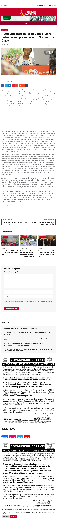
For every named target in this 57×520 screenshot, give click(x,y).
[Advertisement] (28, 119)
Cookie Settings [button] (6, 516)
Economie (4, 30)
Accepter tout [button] (13, 516)
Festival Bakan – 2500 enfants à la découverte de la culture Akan (9, 252)
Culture (5, 237)
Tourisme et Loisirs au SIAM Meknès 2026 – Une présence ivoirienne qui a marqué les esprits (46, 253)
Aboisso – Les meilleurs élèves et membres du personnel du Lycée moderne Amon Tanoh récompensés (28, 253)
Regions (24, 237)
